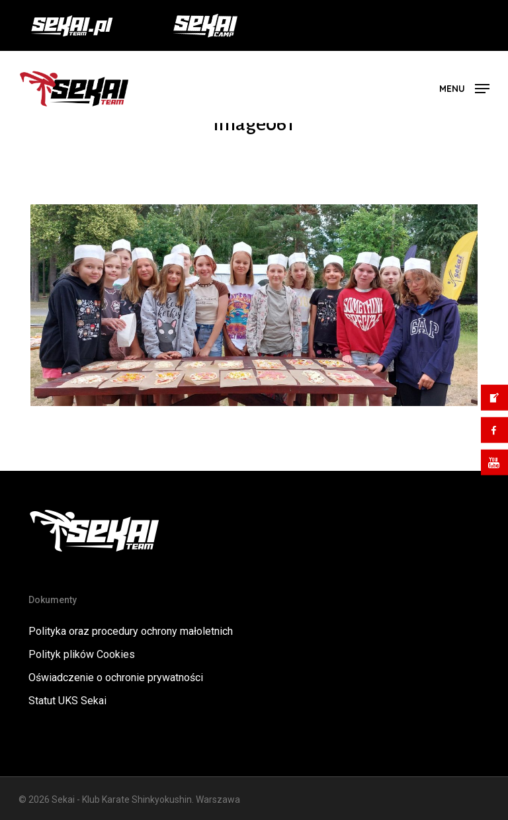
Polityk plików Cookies (81, 654)
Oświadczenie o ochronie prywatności (115, 677)
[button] (464, 88)
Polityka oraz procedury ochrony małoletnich (130, 631)
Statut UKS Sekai (67, 700)
